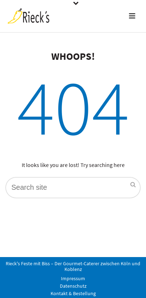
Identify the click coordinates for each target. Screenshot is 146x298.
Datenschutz (73, 286)
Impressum (73, 278)
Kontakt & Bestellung (73, 293)
